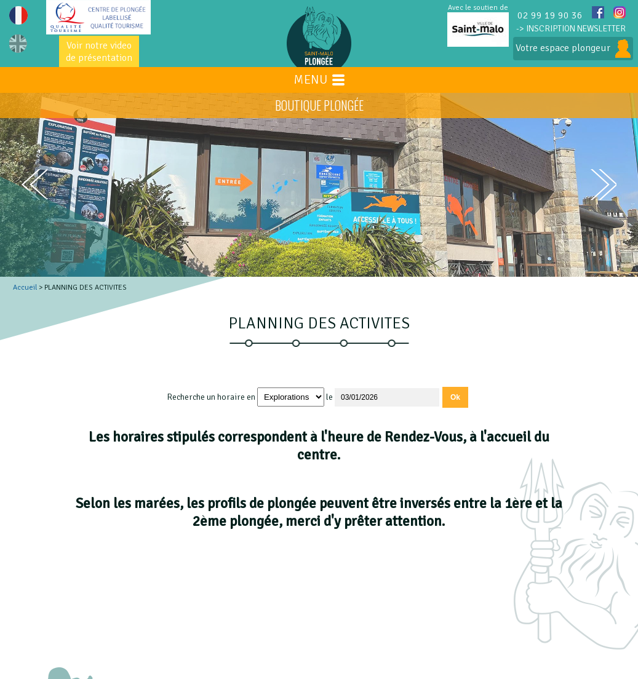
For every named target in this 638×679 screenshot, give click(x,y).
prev (34, 184)
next (603, 185)
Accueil (25, 287)
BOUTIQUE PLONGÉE (319, 105)
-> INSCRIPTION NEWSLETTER (571, 28)
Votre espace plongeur (573, 48)
